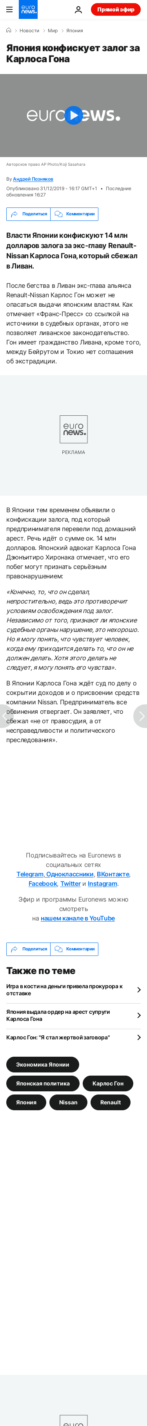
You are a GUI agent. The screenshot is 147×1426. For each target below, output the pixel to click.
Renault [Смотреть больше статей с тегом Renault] (110, 1101)
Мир (53, 30)
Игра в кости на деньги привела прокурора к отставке (64, 989)
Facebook (43, 883)
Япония (74, 30)
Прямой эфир (115, 9)
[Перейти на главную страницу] (28, 9)
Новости (29, 30)
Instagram (102, 883)
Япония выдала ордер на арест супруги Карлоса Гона (58, 1015)
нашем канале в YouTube (78, 918)
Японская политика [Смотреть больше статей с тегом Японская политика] (43, 1083)
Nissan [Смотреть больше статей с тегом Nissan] (68, 1101)
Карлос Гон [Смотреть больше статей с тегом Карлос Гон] (108, 1083)
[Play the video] (73, 115)
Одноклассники (69, 874)
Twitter (70, 883)
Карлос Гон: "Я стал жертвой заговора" (58, 1037)
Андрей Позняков (33, 179)
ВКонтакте (113, 874)
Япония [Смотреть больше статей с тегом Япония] (26, 1101)
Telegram (29, 874)
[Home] (8, 30)
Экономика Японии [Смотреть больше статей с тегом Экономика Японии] (42, 1064)
